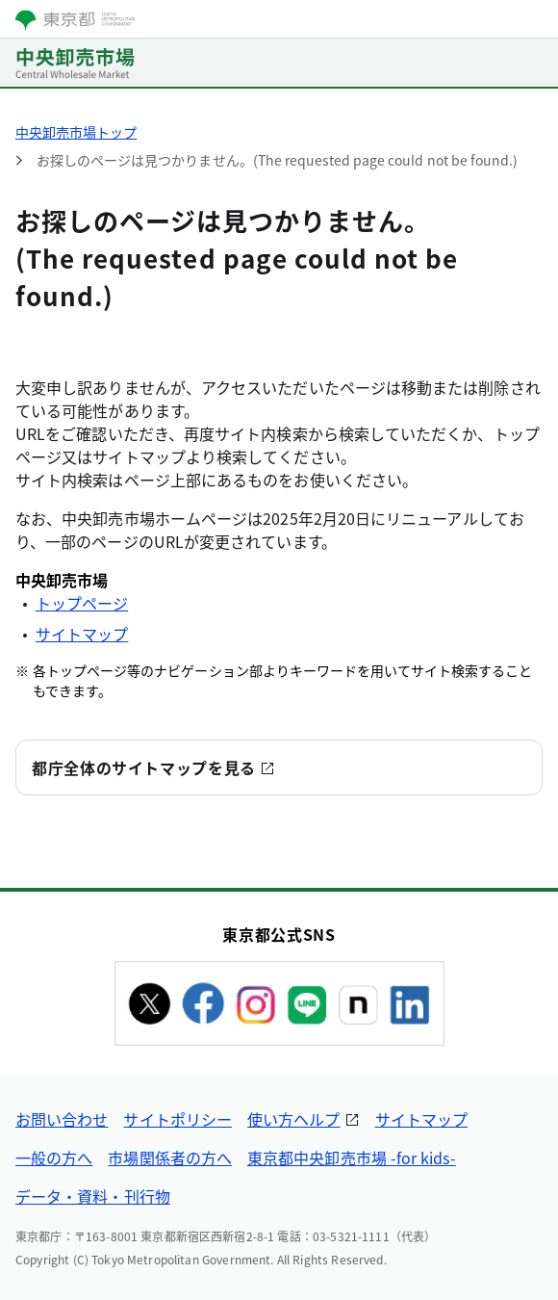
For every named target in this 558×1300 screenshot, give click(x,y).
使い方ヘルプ (293, 1119)
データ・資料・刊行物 (92, 1196)
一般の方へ (53, 1157)
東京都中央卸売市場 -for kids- (351, 1157)
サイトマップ (82, 633)
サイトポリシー (177, 1119)
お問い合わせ (61, 1119)
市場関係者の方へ (170, 1157)
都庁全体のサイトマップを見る (144, 767)
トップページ (82, 602)
